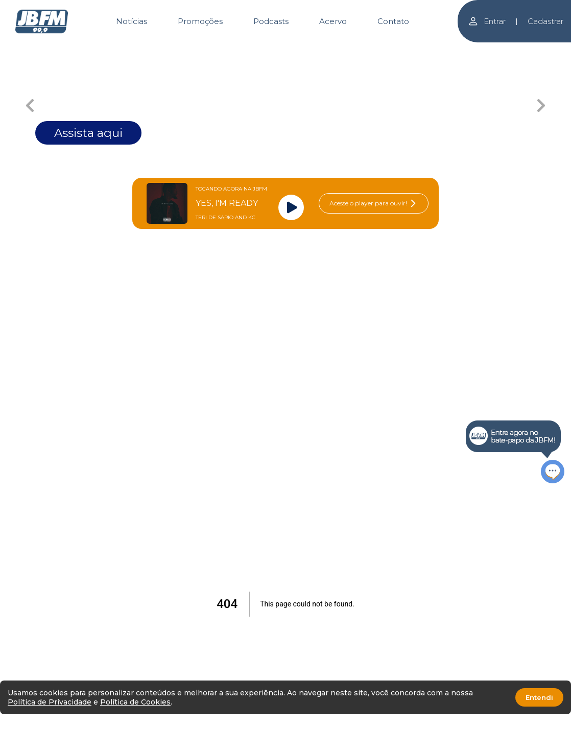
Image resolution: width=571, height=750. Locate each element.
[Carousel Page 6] (470, 50)
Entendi (539, 697)
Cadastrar (545, 21)
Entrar (487, 21)
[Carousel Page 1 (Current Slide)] (100, 50)
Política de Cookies (135, 702)
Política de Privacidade (49, 702)
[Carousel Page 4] (322, 50)
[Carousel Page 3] (248, 50)
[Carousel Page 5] (396, 50)
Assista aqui (88, 133)
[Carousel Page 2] (174, 50)
